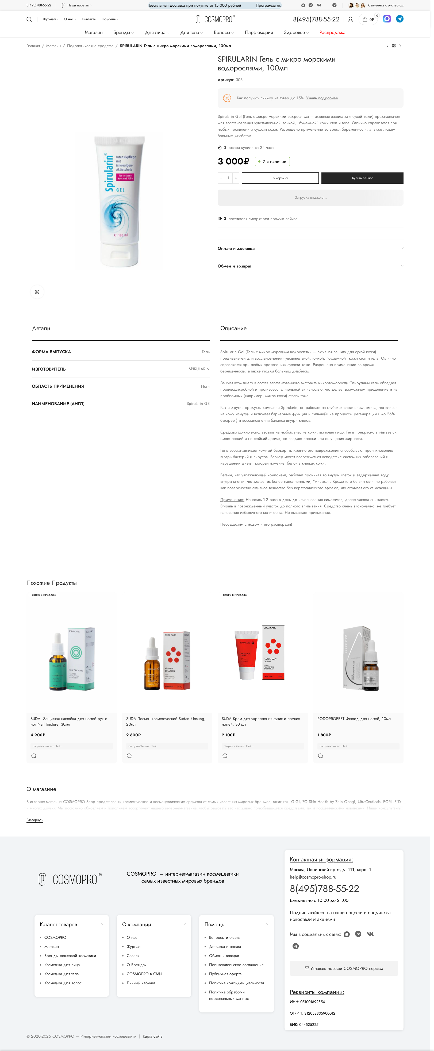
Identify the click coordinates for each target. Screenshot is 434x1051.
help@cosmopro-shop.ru (313, 864)
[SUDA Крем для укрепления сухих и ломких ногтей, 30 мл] (263, 652)
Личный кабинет (141, 970)
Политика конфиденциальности (236, 970)
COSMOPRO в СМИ (144, 961)
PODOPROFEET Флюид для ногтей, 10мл (354, 719)
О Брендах (136, 952)
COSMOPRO (55, 925)
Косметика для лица (62, 952)
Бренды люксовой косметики (70, 943)
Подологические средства (90, 46)
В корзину (280, 177)
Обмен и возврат (224, 943)
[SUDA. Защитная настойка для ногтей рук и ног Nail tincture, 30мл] (71, 652)
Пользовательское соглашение (236, 952)
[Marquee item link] (264, 5)
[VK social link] (319, 5)
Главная (33, 46)
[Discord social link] (327, 5)
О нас (132, 925)
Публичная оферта (225, 961)
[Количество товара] (228, 178)
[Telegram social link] (335, 5)
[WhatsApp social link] (311, 5)
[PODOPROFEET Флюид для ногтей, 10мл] (358, 652)
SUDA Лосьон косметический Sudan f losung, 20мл (166, 721)
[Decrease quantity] (221, 178)
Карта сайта (152, 1023)
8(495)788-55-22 (324, 876)
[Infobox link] (38, 5)
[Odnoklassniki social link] (303, 5)
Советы (133, 943)
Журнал (133, 934)
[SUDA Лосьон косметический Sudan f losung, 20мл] (167, 652)
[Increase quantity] (235, 178)
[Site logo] (215, 19)
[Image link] (69, 866)
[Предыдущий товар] (387, 46)
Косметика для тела (61, 961)
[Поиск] (29, 19)
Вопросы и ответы (224, 925)
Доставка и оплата (225, 934)
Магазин (53, 46)
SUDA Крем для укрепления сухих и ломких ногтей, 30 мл (261, 721)
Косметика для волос (63, 970)
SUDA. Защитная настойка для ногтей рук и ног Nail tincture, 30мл (68, 721)
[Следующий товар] (400, 46)
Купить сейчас (362, 177)
